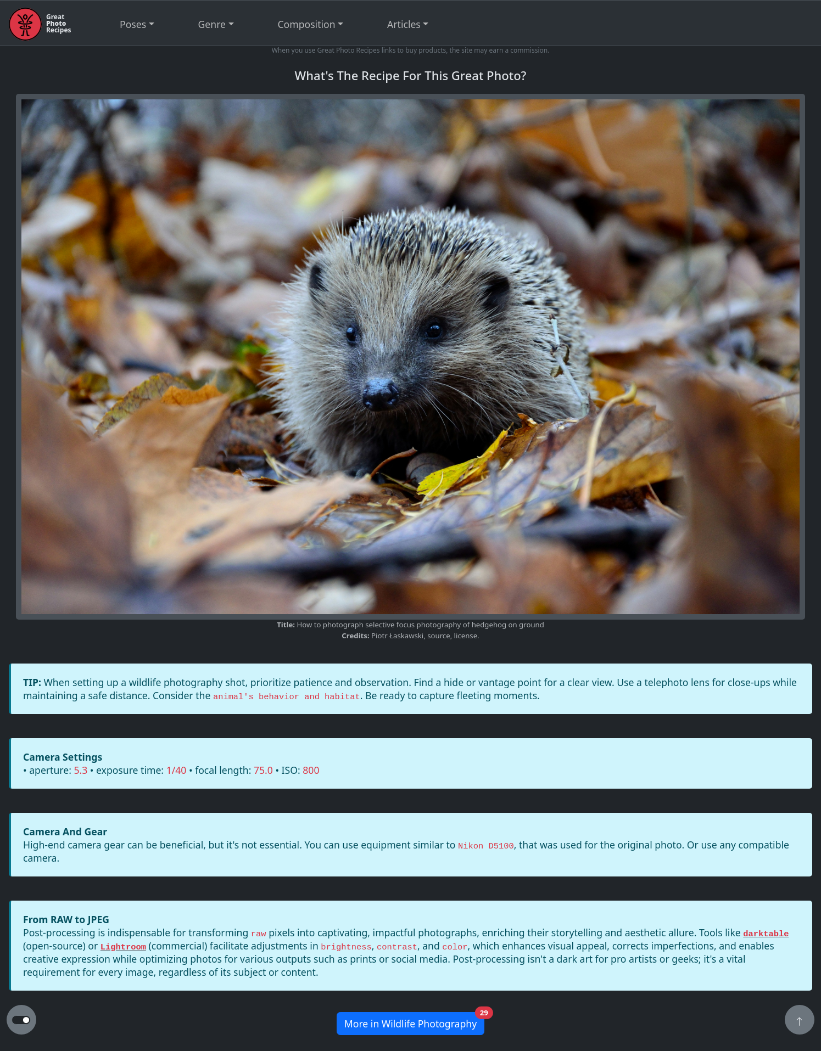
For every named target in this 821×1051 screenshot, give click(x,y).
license (465, 635)
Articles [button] (404, 24)
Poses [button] (133, 24)
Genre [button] (212, 24)
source (438, 635)
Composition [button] (307, 24)
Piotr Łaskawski (397, 635)
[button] (799, 1021)
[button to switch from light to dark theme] (21, 1020)
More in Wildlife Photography (414, 1021)
